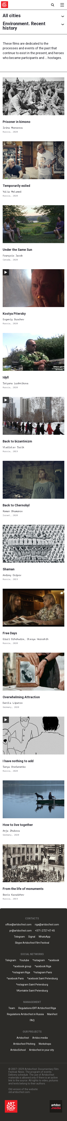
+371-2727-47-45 (45, 930)
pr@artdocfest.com (20, 930)
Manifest (52, 1014)
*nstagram (39, 960)
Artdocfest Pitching (24, 1044)
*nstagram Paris (42, 972)
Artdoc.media (40, 1038)
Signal (31, 936)
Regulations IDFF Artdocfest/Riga (37, 1008)
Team (11, 1008)
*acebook (53, 960)
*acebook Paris (15, 978)
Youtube (24, 960)
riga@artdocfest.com (47, 924)
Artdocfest (23, 1038)
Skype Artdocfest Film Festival (32, 942)
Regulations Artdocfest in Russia (25, 1014)
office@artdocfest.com (18, 924)
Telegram (19, 936)
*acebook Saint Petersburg (42, 978)
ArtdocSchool (18, 1050)
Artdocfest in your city (41, 1050)
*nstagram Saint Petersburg (32, 984)
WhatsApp (44, 936)
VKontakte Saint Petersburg (32, 990)
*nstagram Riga (21, 972)
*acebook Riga (43, 966)
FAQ (32, 1020)
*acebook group (22, 966)
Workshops (45, 1044)
